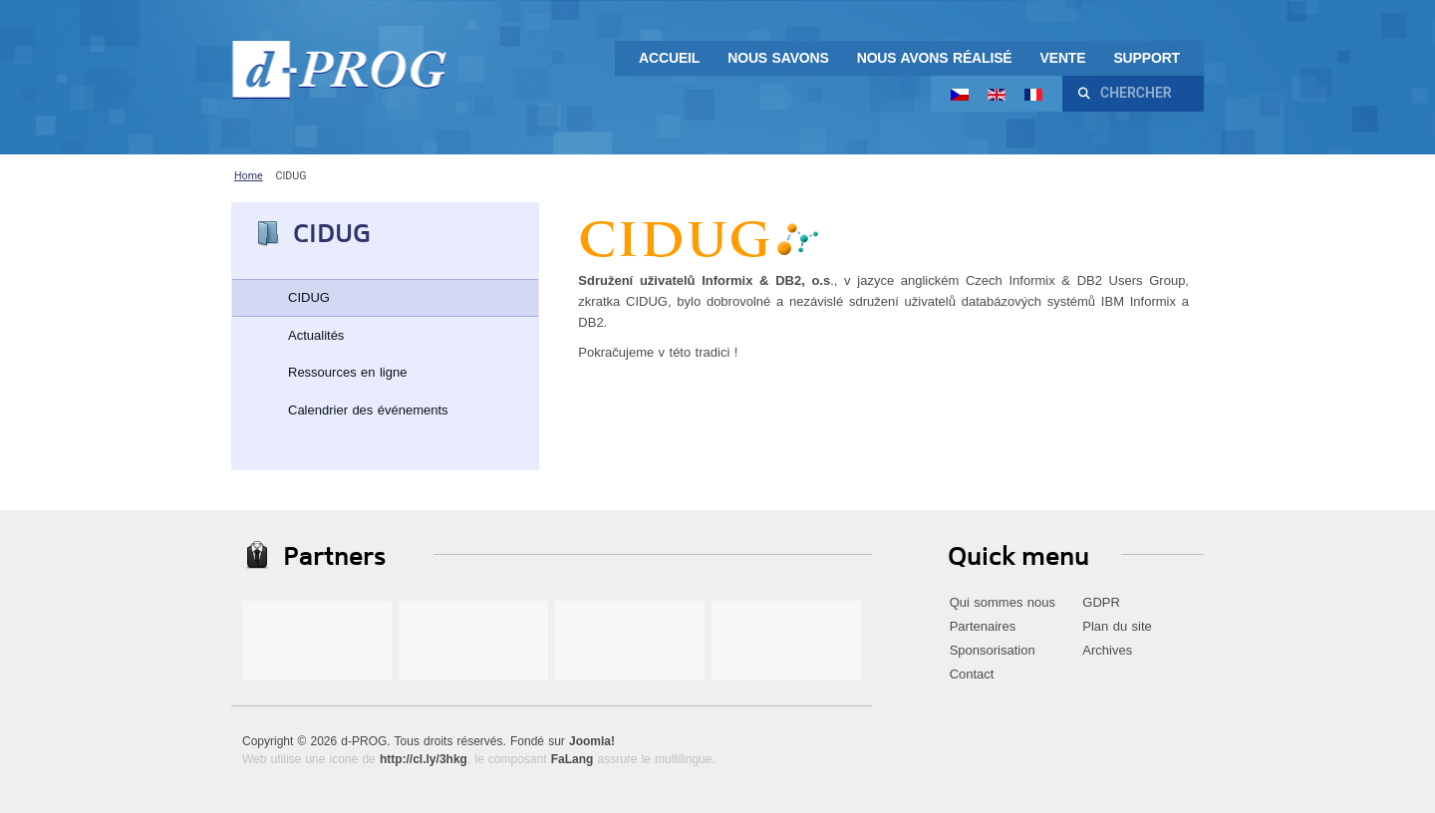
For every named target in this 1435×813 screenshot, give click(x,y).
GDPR (1101, 602)
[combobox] (1144, 94)
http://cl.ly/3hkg (423, 759)
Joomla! (592, 741)
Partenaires (982, 626)
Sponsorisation (992, 650)
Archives (1107, 650)
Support (1146, 58)
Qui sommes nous (1002, 602)
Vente (1063, 58)
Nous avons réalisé (934, 58)
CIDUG (309, 297)
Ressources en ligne (347, 372)
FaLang (572, 759)
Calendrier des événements (368, 410)
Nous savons (777, 58)
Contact (972, 674)
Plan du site (1117, 626)
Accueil (669, 58)
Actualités (316, 335)
